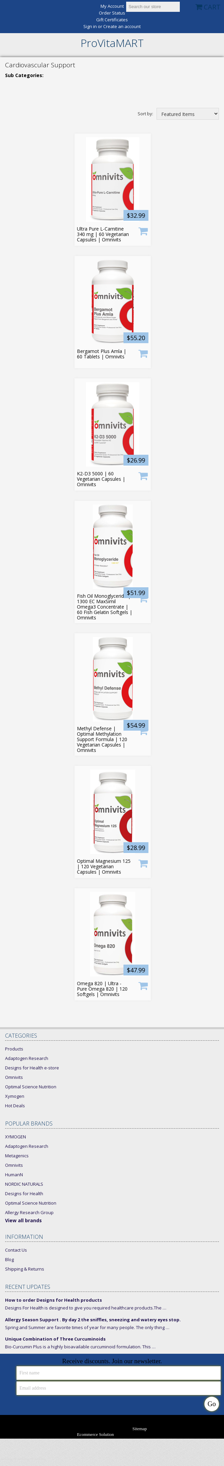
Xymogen (14, 1096)
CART (212, 7)
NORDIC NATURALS (24, 1184)
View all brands (23, 1220)
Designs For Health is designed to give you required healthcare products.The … (85, 1308)
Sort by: (145, 113)
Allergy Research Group (29, 1212)
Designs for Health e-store (32, 1068)
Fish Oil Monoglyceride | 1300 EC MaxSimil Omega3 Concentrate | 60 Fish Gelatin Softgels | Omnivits (104, 606)
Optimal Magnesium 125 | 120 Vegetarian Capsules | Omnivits (104, 866)
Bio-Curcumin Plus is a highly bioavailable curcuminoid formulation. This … (80, 1347)
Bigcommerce (138, 1435)
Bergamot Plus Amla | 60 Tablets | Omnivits (101, 354)
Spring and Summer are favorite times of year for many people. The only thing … (87, 1327)
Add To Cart (143, 230)
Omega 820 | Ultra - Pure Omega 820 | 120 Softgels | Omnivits (102, 989)
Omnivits (14, 1077)
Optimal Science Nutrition (30, 1087)
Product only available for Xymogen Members (143, 353)
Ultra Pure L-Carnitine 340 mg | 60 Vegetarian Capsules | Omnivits (103, 234)
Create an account (122, 26)
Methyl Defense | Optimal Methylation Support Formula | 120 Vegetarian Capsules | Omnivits (102, 739)
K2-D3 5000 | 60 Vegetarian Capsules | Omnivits (101, 479)
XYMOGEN (15, 1137)
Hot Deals (15, 1106)
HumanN (14, 1175)
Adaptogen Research (26, 1058)
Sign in (90, 26)
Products (14, 1049)
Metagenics (17, 1156)
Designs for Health (24, 1193)
